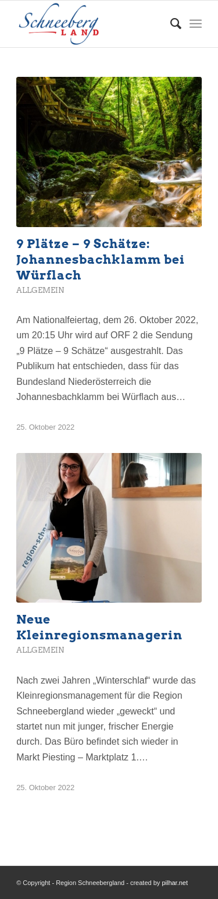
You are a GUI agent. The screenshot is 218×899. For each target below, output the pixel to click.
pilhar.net (175, 882)
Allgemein (40, 290)
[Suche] (170, 24)
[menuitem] (170, 24)
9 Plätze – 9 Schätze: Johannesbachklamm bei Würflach (100, 259)
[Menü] (196, 24)
